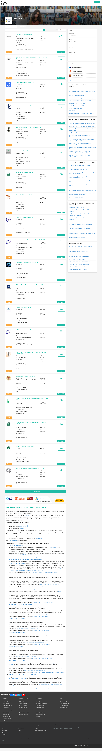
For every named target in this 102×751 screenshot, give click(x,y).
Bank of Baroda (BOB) (75, 71)
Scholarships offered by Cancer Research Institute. (42, 602)
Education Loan (24, 3)
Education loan (23, 26)
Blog (33, 3)
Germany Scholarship (23, 703)
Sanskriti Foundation (53, 635)
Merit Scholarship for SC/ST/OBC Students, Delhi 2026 (28, 127)
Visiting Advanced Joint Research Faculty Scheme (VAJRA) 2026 (30, 240)
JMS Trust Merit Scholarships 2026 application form (29, 554)
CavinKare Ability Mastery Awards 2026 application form (27, 628)
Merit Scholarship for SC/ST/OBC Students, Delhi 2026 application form (44, 614)
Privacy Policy (20, 726)
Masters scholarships (23, 526)
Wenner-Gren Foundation (52, 649)
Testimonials (4, 730)
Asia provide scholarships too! (75, 248)
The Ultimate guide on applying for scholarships (78, 251)
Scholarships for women (7, 718)
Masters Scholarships (7, 712)
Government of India (59, 607)
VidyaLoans (38, 716)
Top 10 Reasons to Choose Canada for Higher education (80, 266)
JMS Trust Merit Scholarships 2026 (24, 34)
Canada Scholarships (23, 707)
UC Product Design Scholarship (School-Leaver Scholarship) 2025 (82, 123)
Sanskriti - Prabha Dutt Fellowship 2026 (25, 446)
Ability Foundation (51, 621)
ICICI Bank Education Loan (40, 714)
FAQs (3, 732)
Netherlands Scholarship (23, 714)
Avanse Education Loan (40, 705)
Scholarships (14, 3)
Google (48, 577)
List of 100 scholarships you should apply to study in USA (80, 246)
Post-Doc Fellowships (7, 716)
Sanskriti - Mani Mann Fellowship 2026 (25, 172)
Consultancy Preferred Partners (40, 730)
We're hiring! (4, 725)
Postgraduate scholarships (7, 720)
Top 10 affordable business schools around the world (79, 261)
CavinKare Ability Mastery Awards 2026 (25, 150)
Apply (7, 536)
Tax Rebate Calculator (64, 705)
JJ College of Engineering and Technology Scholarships (80, 221)
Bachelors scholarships (23, 525)
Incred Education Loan (40, 709)
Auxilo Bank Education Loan (41, 712)
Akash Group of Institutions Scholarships (77, 237)
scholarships (26, 515)
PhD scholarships (22, 528)
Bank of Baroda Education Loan (41, 703)
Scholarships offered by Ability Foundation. (41, 630)
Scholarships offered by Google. (38, 586)
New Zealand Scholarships (24, 712)
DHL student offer (39, 538)
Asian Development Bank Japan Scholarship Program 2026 (29, 285)
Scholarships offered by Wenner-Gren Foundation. (42, 658)
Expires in (61, 36)
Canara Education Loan (40, 707)
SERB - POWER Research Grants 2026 (24, 217)
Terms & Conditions (22, 725)
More (49, 3)
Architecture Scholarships (7, 701)
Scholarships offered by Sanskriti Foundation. (41, 644)
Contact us (4, 734)
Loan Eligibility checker (64, 707)
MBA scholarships (6, 709)
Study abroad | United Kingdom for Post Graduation (79, 264)
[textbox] (82, 42)
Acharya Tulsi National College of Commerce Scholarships (80, 228)
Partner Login (37, 725)
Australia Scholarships (23, 705)
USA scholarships (13, 540)
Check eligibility (61, 52)
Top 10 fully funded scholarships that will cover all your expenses (82, 254)
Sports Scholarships (6, 703)
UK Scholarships (22, 701)
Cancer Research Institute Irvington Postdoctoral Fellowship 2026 (31, 105)
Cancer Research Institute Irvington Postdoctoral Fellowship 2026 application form (25, 600)
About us (3, 726)
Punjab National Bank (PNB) (76, 75)
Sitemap (19, 730)
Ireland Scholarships (23, 709)
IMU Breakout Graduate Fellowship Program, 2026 (27, 262)
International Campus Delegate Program (40, 727)
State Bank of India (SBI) (75, 67)
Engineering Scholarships (7, 705)
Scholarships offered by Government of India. (41, 616)
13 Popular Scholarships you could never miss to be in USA (80, 256)
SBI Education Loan (39, 701)
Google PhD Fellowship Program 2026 (25, 82)
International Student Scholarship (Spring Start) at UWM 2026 (81, 126)
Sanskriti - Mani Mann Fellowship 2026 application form (35, 642)
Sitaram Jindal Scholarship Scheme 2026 (25, 376)
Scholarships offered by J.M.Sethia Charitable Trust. (42, 557)
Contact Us (41, 3)
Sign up (97, 2)
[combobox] (82, 36)
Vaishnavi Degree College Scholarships (76, 207)
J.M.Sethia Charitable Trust (52, 547)
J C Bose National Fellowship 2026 (24, 329)
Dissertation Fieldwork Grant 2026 (24, 195)
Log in (92, 2)
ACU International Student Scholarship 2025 (78, 132)
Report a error (37, 732)
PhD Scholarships (6, 714)
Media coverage (21, 728)
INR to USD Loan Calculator (65, 701)
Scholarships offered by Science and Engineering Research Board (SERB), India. (48, 672)
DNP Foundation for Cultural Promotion (17, 563)
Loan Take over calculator (64, 703)
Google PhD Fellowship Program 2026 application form (49, 584)
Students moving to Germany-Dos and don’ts (78, 269)
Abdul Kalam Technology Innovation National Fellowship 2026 (30, 468)
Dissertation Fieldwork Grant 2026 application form (26, 656)
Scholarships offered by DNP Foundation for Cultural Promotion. (45, 572)
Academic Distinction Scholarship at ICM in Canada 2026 (80, 188)
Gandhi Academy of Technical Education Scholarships (80, 231)
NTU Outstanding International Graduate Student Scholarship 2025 (82, 190)
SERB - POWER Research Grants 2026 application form (35, 670)
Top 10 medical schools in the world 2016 (77, 259)
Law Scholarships (6, 707)
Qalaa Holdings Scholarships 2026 (24, 307)
